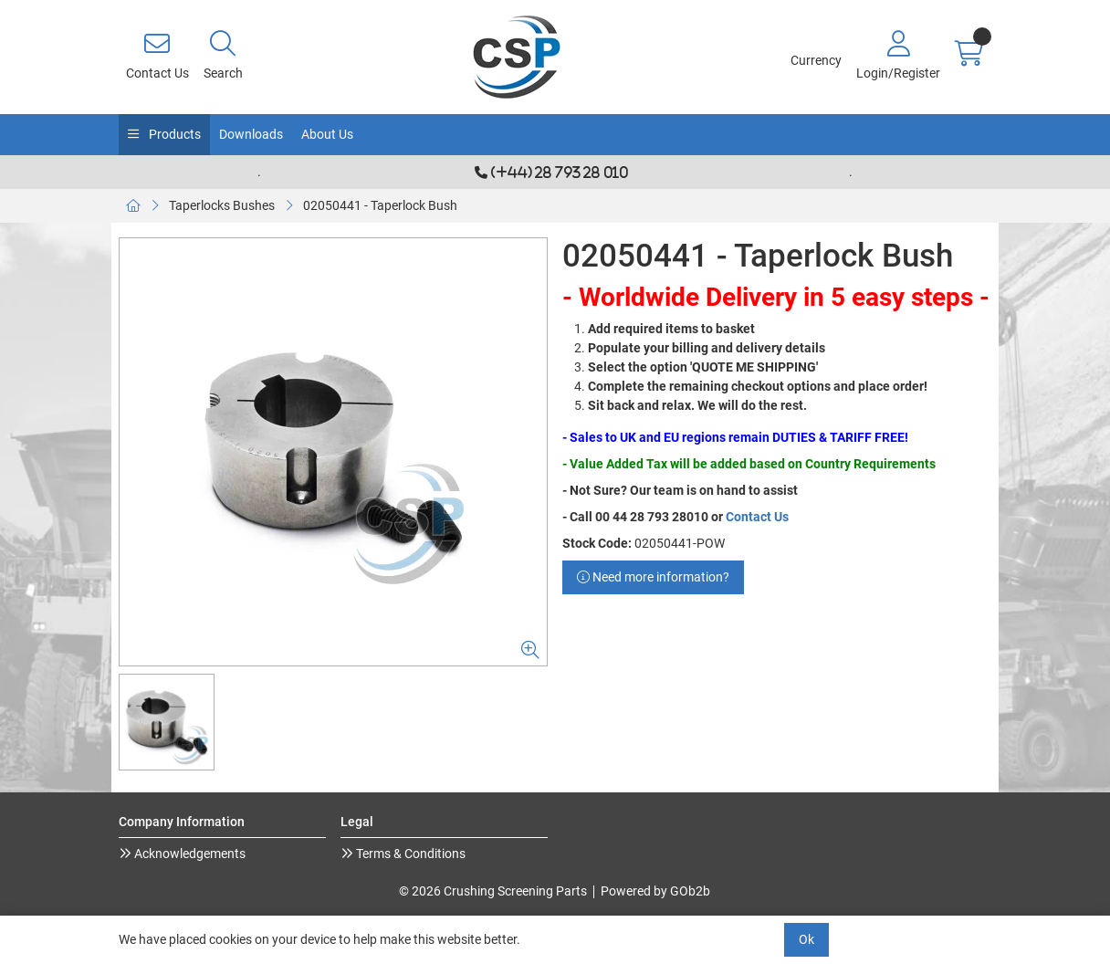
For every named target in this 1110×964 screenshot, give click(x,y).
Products (173, 134)
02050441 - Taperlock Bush (380, 205)
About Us (327, 134)
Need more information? (653, 577)
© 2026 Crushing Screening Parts (493, 891)
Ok (806, 939)
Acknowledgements (188, 853)
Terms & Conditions (409, 853)
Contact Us (757, 516)
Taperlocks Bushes (222, 205)
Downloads (251, 134)
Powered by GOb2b (655, 891)
